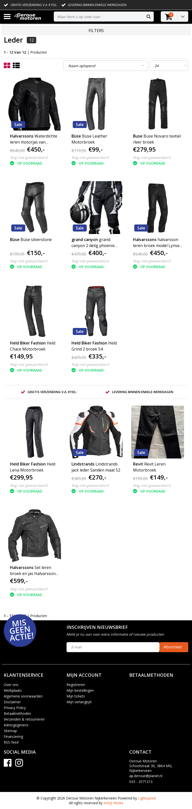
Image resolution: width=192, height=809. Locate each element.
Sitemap (10, 730)
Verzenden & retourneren (24, 719)
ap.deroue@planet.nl (145, 775)
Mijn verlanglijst (79, 702)
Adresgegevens (16, 725)
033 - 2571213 (140, 781)
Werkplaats (13, 690)
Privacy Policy (15, 707)
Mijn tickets (75, 696)
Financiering (13, 736)
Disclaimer (12, 702)
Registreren (75, 684)
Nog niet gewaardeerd (29, 157)
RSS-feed (11, 742)
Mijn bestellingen (80, 690)
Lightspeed (147, 798)
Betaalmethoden (17, 713)
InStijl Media (113, 802)
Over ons (11, 684)
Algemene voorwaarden (23, 696)
